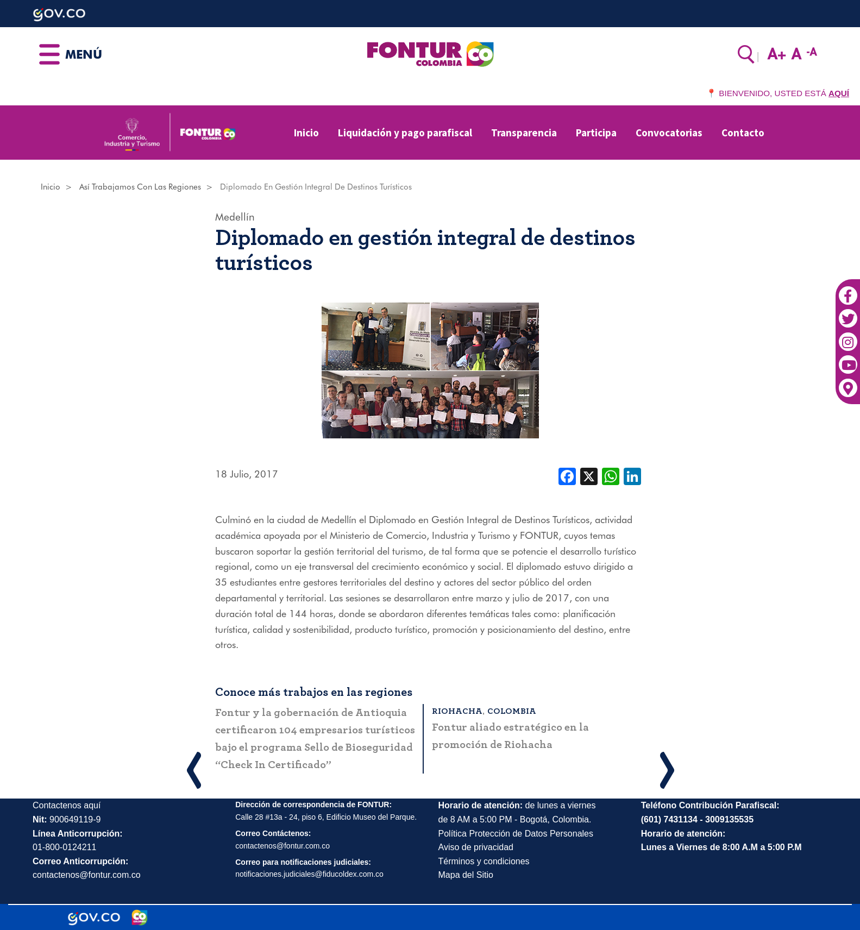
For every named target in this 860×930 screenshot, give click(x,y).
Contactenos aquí (67, 805)
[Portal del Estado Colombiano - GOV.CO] (94, 917)
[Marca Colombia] (139, 917)
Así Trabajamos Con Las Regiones (140, 187)
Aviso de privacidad (475, 847)
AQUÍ (838, 93)
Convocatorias (669, 132)
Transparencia (524, 132)
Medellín (235, 217)
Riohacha (457, 711)
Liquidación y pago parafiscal (405, 132)
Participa (596, 132)
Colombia (511, 711)
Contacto (742, 132)
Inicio (306, 132)
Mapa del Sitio (465, 874)
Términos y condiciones (484, 861)
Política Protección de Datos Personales (515, 833)
